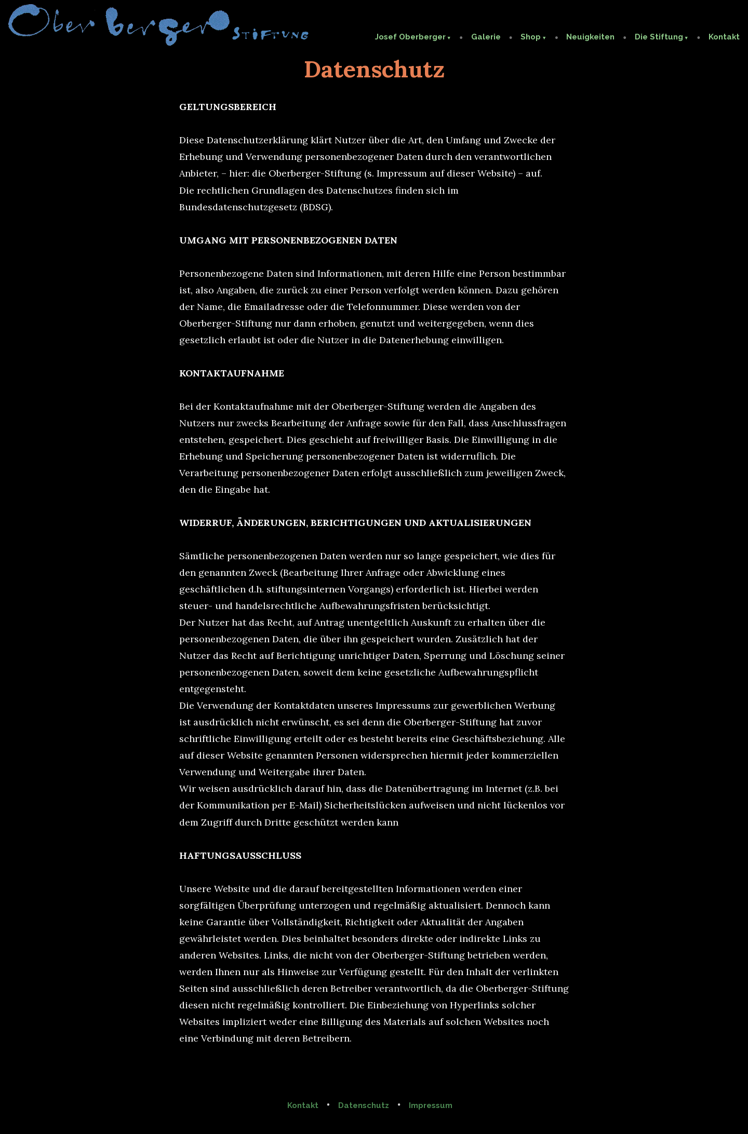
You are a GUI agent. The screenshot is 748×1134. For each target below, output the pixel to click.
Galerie (486, 37)
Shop (530, 37)
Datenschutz (363, 1105)
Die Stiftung (659, 37)
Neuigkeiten (590, 37)
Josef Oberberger (410, 37)
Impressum (430, 1105)
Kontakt (724, 37)
